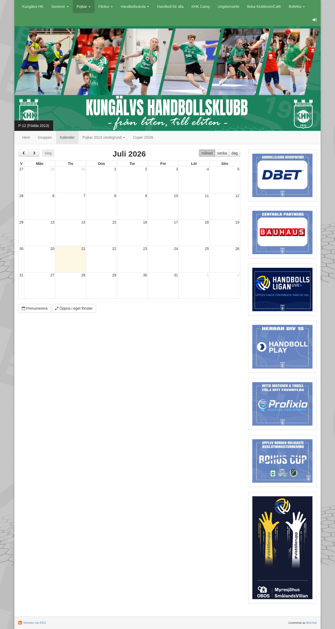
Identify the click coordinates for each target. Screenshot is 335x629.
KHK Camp (200, 6)
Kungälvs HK (32, 6)
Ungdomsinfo (228, 6)
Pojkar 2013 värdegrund (103, 137)
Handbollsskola (135, 6)
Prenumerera (35, 308)
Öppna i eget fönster (74, 308)
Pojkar (84, 6)
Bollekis (297, 6)
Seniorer (60, 6)
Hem (26, 137)
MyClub (311, 622)
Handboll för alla (170, 6)
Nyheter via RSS (34, 622)
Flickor (105, 6)
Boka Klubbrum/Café (264, 6)
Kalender (67, 137)
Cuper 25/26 (143, 137)
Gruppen (45, 137)
